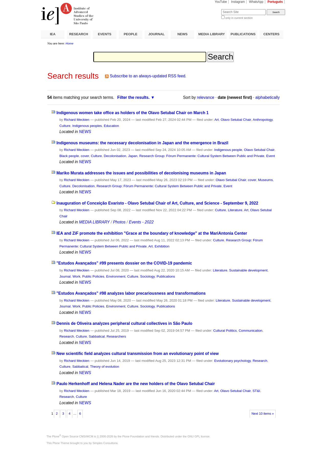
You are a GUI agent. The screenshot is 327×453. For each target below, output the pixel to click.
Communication (250, 330)
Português (275, 2)
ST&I (256, 391)
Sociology (147, 276)
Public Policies (93, 276)
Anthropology (263, 120)
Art (216, 120)
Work (76, 276)
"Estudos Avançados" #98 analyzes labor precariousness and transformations (131, 293)
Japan (132, 156)
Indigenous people (228, 150)
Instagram (238, 2)
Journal (65, 276)
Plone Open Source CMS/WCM (72, 436)
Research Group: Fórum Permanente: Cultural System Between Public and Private (201, 156)
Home (70, 43)
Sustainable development (248, 270)
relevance (205, 97)
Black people (69, 156)
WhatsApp (256, 2)
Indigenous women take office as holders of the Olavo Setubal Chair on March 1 (132, 113)
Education (111, 126)
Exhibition (162, 246)
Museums (265, 180)
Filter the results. (133, 97)
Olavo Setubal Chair (236, 120)
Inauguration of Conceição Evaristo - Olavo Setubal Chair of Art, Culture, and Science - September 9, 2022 (157, 203)
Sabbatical (97, 336)
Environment (115, 276)
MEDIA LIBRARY (211, 34)
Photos (119, 222)
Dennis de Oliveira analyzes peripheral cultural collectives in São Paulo (124, 323)
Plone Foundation (133, 436)
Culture (64, 126)
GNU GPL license (198, 436)
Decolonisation (115, 156)
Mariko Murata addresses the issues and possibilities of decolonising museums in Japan (141, 173)
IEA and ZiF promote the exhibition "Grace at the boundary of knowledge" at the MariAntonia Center (151, 233)
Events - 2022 (141, 222)
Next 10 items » (262, 413)
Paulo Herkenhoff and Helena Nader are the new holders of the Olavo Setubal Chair (135, 384)
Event (270, 156)
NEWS (182, 34)
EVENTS (104, 34)
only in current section (239, 17)
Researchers (116, 336)
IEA (52, 34)
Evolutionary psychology (232, 361)
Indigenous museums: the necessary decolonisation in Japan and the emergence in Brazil (142, 143)
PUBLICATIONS (242, 34)
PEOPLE (130, 34)
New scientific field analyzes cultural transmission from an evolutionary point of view (137, 353)
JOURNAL (156, 34)
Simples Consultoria (105, 443)
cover (85, 156)
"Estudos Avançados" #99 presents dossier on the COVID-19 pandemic (124, 263)
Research (66, 336)
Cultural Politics (225, 330)
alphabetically (267, 97)
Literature (235, 210)
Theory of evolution (104, 366)
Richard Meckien (76, 120)
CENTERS (271, 34)
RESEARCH (78, 34)
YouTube (221, 2)
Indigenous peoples (87, 126)
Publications (166, 276)
